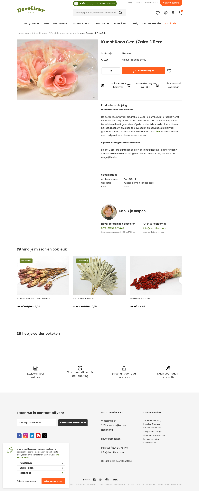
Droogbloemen (31, 23)
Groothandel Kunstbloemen (170, 482)
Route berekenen (110, 437)
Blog (130, 3)
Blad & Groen (60, 23)
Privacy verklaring (153, 441)
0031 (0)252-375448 (112, 228)
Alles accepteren (53, 481)
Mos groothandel (77, 482)
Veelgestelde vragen (154, 432)
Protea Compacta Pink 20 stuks (33, 298)
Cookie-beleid (151, 446)
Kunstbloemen (101, 23)
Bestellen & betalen (154, 423)
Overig (134, 23)
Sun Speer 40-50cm (83, 298)
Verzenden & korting (154, 419)
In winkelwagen (143, 71)
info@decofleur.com (154, 228)
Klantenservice (151, 3)
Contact (138, 3)
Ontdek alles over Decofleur (116, 459)
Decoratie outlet (151, 23)
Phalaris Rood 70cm (140, 298)
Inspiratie (170, 23)
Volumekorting (171, 2)
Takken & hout (81, 23)
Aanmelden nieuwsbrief (75, 421)
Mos (46, 23)
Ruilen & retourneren (154, 428)
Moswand (91, 482)
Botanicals (120, 23)
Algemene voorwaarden (156, 437)
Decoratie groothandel (124, 482)
